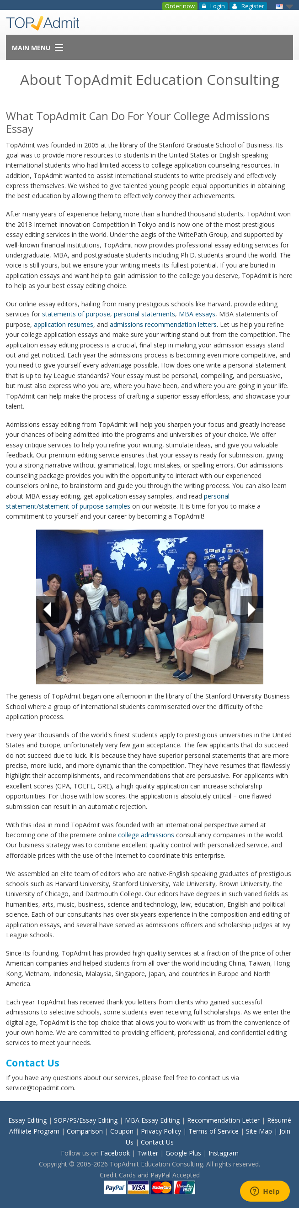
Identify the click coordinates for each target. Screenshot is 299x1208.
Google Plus (183, 1153)
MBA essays (197, 314)
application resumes (63, 324)
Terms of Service (213, 1131)
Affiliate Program (34, 1131)
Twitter (147, 1153)
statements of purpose (76, 314)
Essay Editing (27, 1120)
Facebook (115, 1153)
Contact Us (157, 1142)
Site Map (259, 1131)
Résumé (279, 1120)
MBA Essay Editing (152, 1120)
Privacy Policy (161, 1131)
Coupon (121, 1131)
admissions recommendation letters (163, 324)
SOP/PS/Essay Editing (85, 1120)
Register (248, 6)
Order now (180, 6)
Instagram (223, 1153)
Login (213, 6)
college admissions (146, 834)
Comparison (85, 1131)
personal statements (144, 314)
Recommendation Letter (223, 1120)
